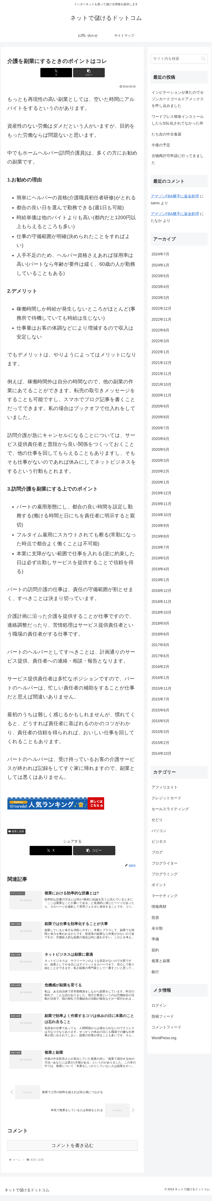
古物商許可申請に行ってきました (178, 159)
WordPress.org (164, 1038)
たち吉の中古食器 (166, 134)
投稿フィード (163, 1016)
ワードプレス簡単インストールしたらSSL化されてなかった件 (178, 120)
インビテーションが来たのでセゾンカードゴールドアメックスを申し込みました (178, 99)
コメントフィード (166, 1027)
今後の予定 (161, 145)
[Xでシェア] (61, 72)
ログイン (159, 1005)
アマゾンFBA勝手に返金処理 (175, 196)
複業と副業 (16, 831)
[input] (179, 58)
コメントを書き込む (72, 1151)
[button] (83, 72)
